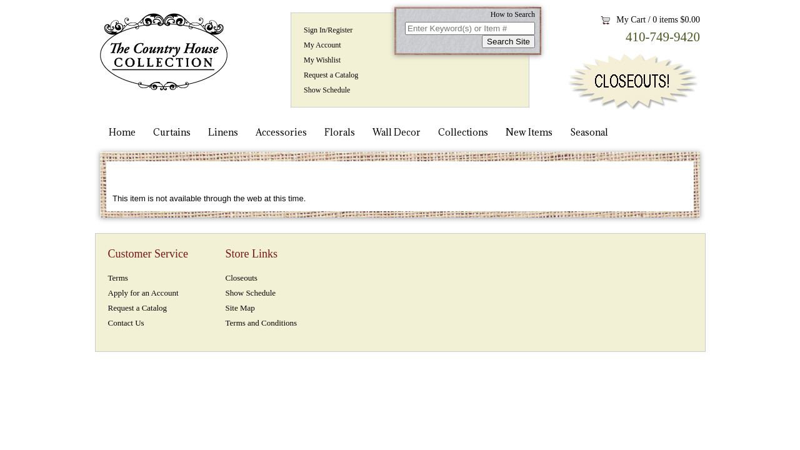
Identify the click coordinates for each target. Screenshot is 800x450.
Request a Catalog (331, 75)
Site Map (240, 307)
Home (122, 132)
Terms (118, 277)
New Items (529, 132)
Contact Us (126, 323)
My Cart (631, 19)
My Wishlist (322, 60)
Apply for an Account (143, 293)
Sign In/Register (328, 30)
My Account (322, 45)
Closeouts (242, 277)
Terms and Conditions (262, 323)
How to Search (513, 14)
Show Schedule (327, 90)
